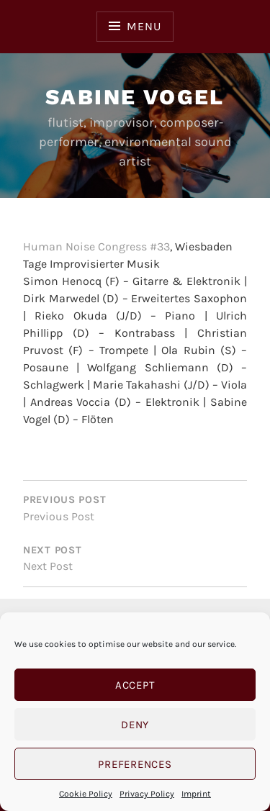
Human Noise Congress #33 (96, 246)
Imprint (196, 794)
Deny (135, 724)
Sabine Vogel (135, 96)
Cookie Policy (85, 794)
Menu (144, 26)
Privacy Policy (147, 794)
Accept (135, 685)
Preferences (134, 764)
